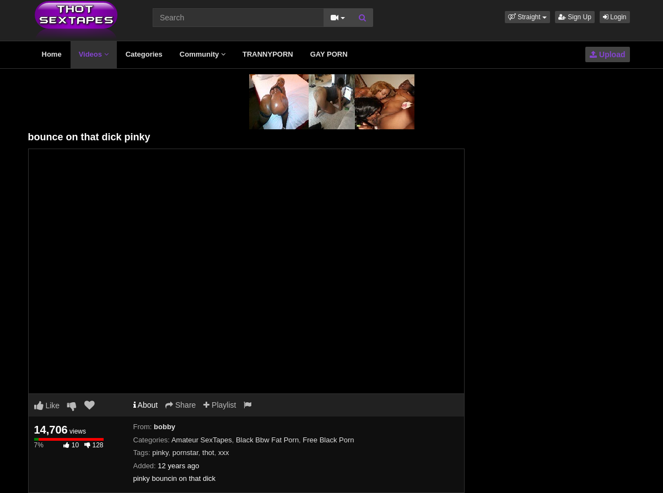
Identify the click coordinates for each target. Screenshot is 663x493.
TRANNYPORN (267, 54)
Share (180, 405)
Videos (94, 54)
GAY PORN (329, 54)
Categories (144, 54)
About (145, 405)
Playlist (219, 405)
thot (208, 452)
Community (202, 54)
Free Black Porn (328, 440)
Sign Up (574, 17)
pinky (160, 452)
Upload (607, 54)
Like (47, 405)
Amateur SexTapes (201, 440)
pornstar (185, 452)
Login (615, 17)
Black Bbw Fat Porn (267, 440)
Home (52, 54)
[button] (527, 17)
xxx (223, 452)
